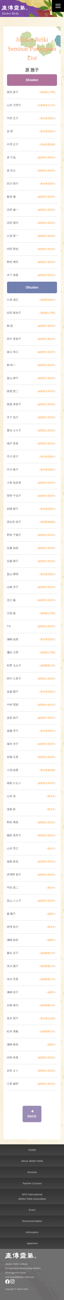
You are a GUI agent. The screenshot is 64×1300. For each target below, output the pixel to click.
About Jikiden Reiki (32, 1160)
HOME (32, 1149)
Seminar (32, 1172)
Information (32, 1232)
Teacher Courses (32, 1183)
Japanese (32, 1243)
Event (32, 1209)
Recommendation (32, 1221)
